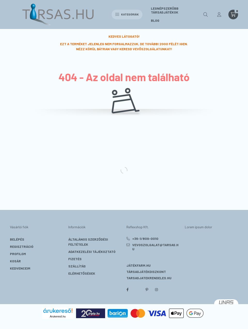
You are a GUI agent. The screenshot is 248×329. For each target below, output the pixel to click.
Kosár (15, 261)
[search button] (205, 14)
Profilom (18, 254)
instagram (156, 289)
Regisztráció (21, 246)
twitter (137, 289)
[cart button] (233, 14)
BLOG (155, 20)
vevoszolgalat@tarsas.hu (155, 247)
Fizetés (75, 259)
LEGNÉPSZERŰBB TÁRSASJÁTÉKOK (164, 10)
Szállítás (77, 266)
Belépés (17, 239)
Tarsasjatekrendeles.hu (148, 278)
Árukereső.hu (58, 316)
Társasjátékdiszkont (146, 272)
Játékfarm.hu (138, 265)
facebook (127, 289)
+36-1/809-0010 (145, 239)
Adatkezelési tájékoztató (92, 252)
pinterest (147, 289)
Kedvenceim (20, 268)
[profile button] (219, 14)
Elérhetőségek (81, 273)
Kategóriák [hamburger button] (127, 14)
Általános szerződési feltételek (88, 241)
